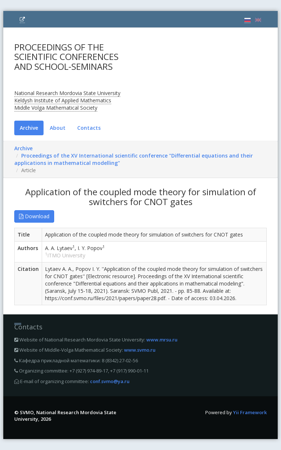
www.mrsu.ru (161, 339)
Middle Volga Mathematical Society (55, 107)
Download (34, 216)
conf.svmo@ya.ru (110, 381)
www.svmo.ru (140, 350)
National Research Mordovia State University (67, 93)
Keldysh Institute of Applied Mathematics (62, 100)
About (57, 127)
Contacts (89, 127)
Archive (29, 127)
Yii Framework (250, 412)
